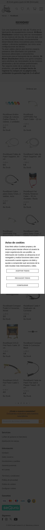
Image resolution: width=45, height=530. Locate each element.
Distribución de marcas (10, 441)
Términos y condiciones (11, 476)
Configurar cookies (9, 488)
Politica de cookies (9, 484)
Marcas (4, 16)
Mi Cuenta (6, 470)
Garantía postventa (9, 465)
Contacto (5, 453)
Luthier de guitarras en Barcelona (14, 437)
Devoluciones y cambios (11, 461)
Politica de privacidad (10, 480)
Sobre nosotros (7, 457)
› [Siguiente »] (29, 403)
